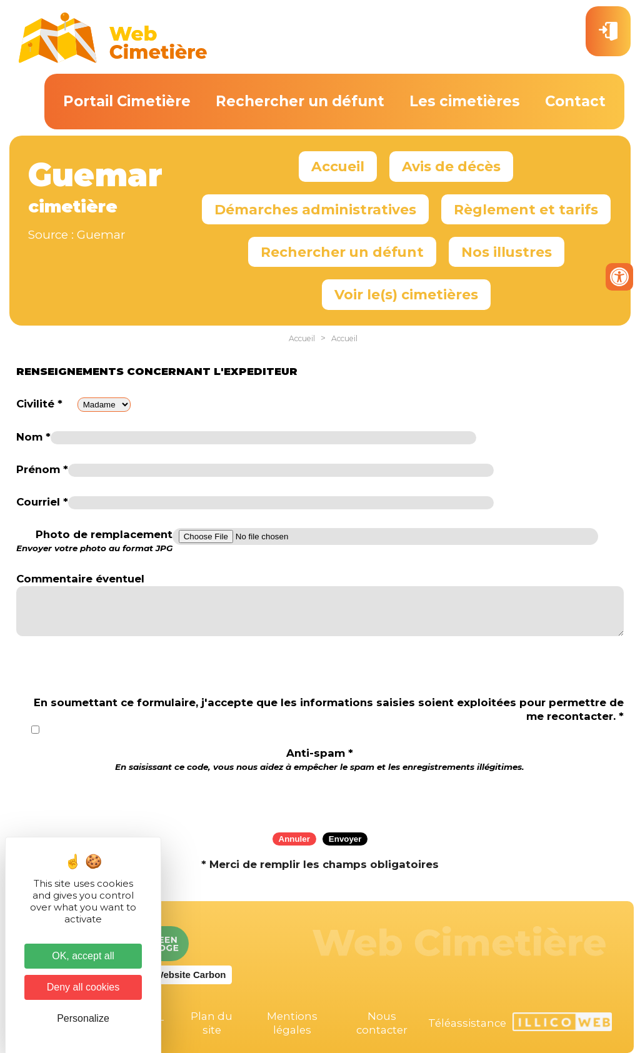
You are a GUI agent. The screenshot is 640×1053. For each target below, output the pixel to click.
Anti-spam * (319, 759)
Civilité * (39, 403)
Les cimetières (464, 101)
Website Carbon (190, 974)
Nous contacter (382, 1023)
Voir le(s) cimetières (406, 294)
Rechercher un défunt (300, 101)
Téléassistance (467, 1023)
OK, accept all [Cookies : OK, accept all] (83, 956)
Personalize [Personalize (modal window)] (83, 1018)
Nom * (33, 437)
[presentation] (320, 798)
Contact (575, 101)
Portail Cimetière (127, 101)
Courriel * (42, 502)
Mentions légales (292, 1023)
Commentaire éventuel (80, 578)
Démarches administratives (315, 209)
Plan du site (211, 1023)
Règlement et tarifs (526, 209)
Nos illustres (506, 252)
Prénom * (42, 469)
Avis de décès (451, 166)
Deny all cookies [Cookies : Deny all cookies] (83, 987)
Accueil (337, 166)
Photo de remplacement (94, 541)
